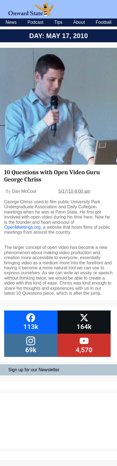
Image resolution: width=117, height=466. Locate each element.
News (11, 22)
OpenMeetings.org (22, 227)
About (79, 22)
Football (103, 22)
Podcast (35, 22)
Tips (58, 22)
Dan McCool (24, 191)
